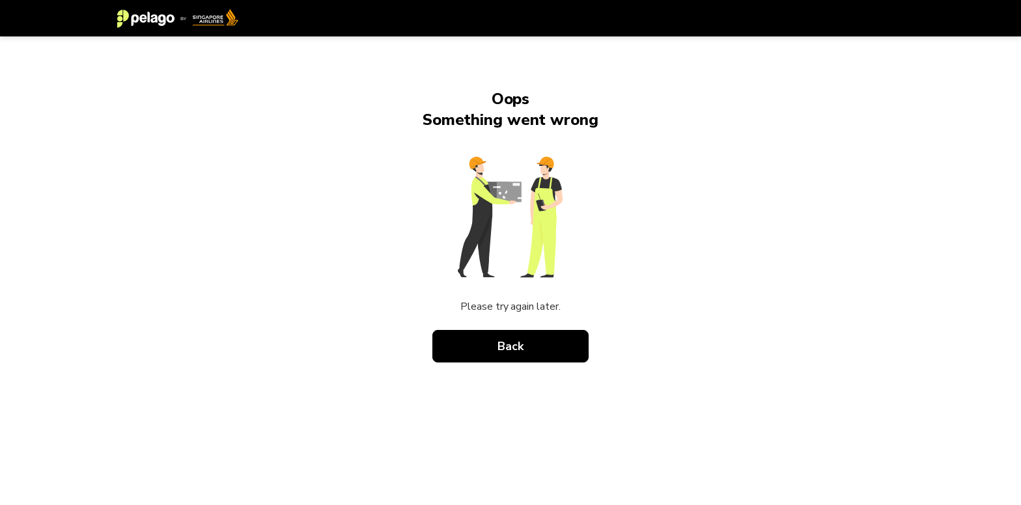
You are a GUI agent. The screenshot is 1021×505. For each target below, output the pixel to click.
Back (510, 346)
